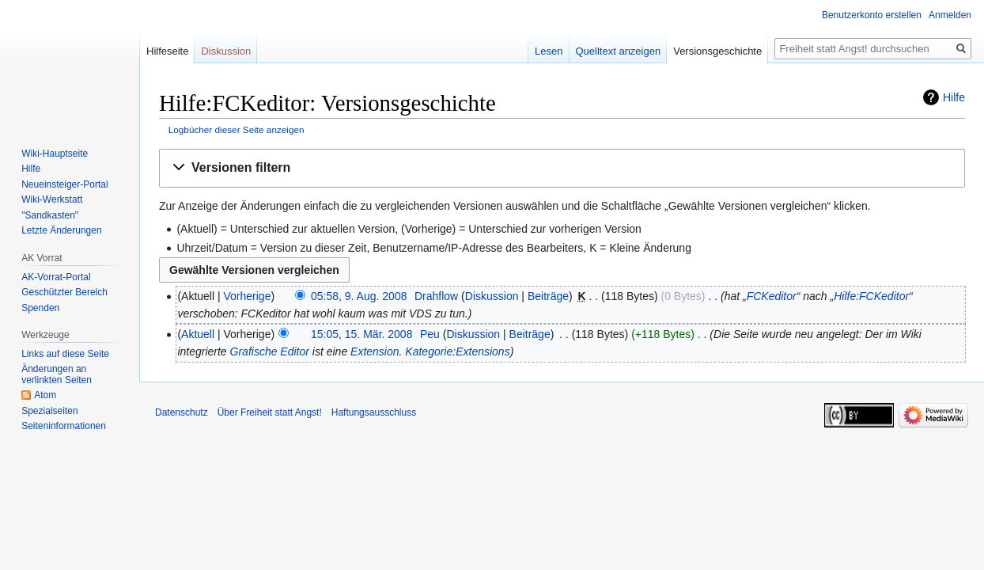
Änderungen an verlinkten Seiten (56, 374)
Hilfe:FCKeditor (871, 296)
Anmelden (950, 15)
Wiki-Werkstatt (51, 199)
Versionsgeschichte (717, 51)
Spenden (40, 308)
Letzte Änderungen (61, 230)
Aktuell (197, 334)
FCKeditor (772, 296)
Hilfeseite (167, 51)
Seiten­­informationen (63, 425)
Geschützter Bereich (64, 292)
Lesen (548, 51)
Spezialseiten (49, 410)
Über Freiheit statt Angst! (270, 412)
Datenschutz (181, 412)
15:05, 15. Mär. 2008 (361, 334)
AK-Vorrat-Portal (55, 277)
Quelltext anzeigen (618, 51)
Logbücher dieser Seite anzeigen (236, 129)
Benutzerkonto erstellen (872, 15)
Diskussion (492, 296)
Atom (45, 395)
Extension (374, 351)
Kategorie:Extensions (457, 351)
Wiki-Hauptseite (54, 153)
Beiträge (548, 296)
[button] (562, 168)
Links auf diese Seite (65, 353)
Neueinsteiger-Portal (64, 184)
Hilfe (954, 97)
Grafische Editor (269, 351)
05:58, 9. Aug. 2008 (359, 296)
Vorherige (247, 296)
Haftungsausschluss (373, 412)
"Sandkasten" (49, 215)
